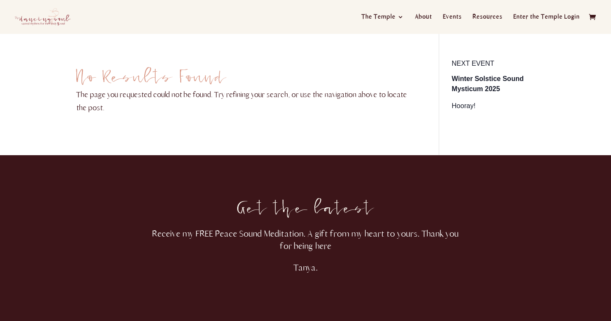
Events (452, 17)
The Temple (378, 17)
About (423, 17)
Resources (487, 17)
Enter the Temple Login (546, 17)
